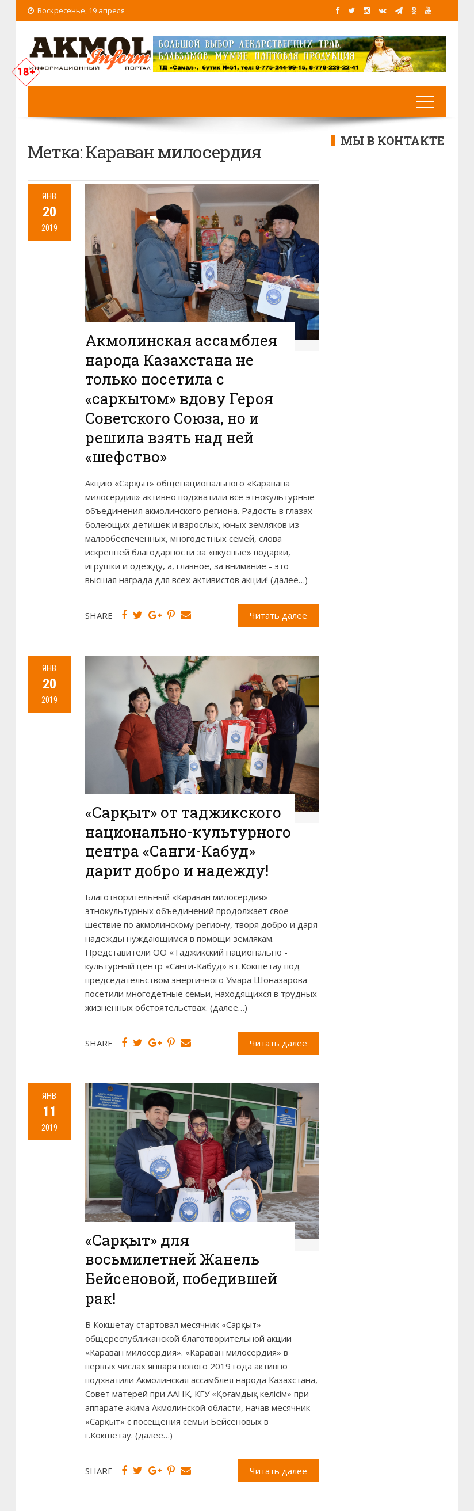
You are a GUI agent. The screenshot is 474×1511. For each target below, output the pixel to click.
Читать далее (278, 615)
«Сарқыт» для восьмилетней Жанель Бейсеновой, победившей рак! (181, 1269)
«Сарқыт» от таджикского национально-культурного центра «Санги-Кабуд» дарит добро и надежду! (188, 841)
